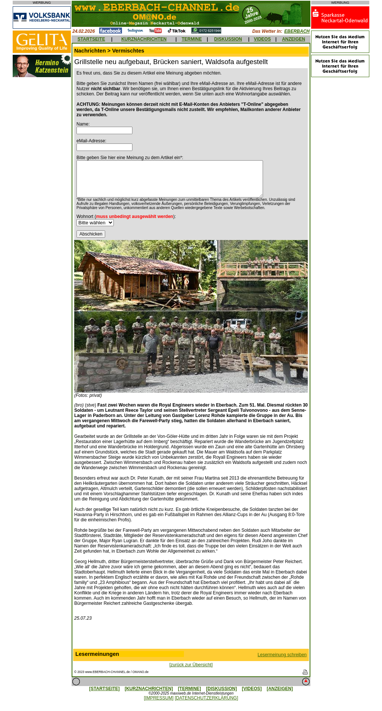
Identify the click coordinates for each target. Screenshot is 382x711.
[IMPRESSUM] (158, 698)
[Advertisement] (191, 636)
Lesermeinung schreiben (282, 654)
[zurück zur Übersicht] (191, 664)
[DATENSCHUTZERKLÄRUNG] (206, 698)
